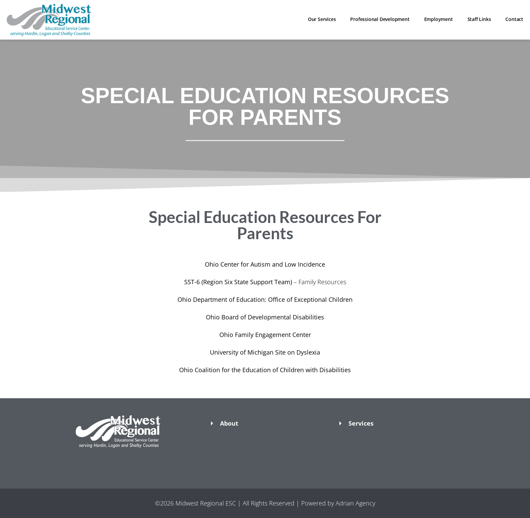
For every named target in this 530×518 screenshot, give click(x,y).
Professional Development (379, 19)
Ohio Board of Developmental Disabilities (265, 317)
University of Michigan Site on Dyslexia (265, 352)
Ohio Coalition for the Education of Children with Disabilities (265, 370)
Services (361, 423)
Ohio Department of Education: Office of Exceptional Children (265, 299)
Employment (438, 19)
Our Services (322, 19)
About (229, 423)
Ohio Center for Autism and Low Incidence (265, 264)
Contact (514, 19)
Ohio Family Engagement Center (265, 335)
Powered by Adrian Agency (338, 503)
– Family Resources (265, 282)
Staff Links (479, 19)
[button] (136, 460)
